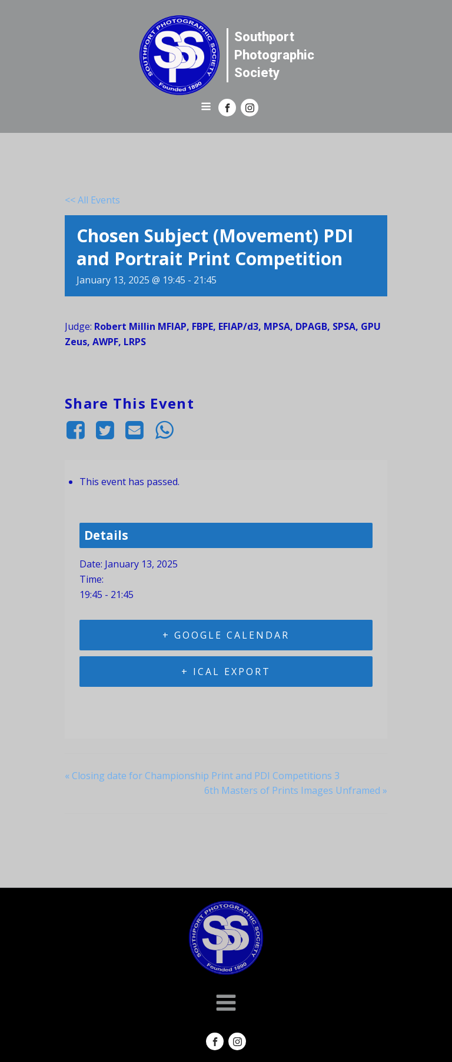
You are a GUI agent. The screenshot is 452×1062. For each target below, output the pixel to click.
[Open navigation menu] (206, 107)
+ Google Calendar (226, 635)
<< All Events (92, 199)
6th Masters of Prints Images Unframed (295, 790)
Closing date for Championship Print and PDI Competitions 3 (202, 775)
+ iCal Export (226, 671)
